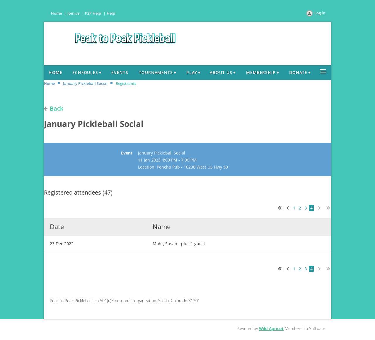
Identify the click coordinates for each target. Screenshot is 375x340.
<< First (278, 207)
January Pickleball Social (85, 83)
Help (111, 13)
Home (56, 13)
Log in (319, 13)
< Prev (287, 207)
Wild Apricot (271, 328)
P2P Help (93, 13)
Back (56, 108)
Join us (73, 13)
